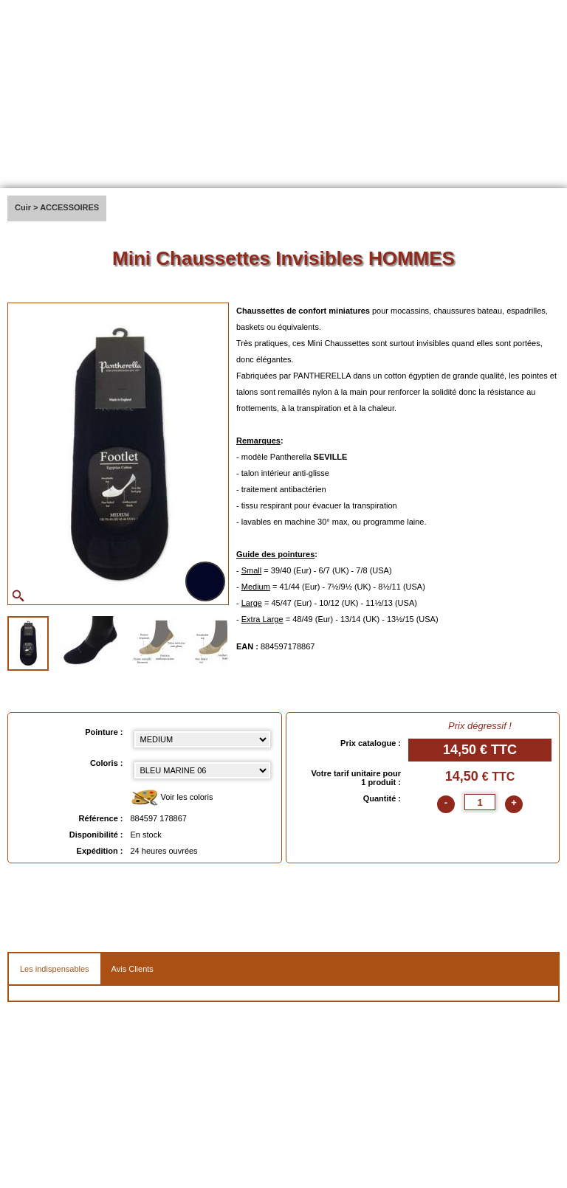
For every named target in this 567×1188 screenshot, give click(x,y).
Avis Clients (132, 968)
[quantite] (479, 802)
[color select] (202, 770)
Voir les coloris (172, 798)
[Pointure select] (202, 739)
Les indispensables (54, 968)
